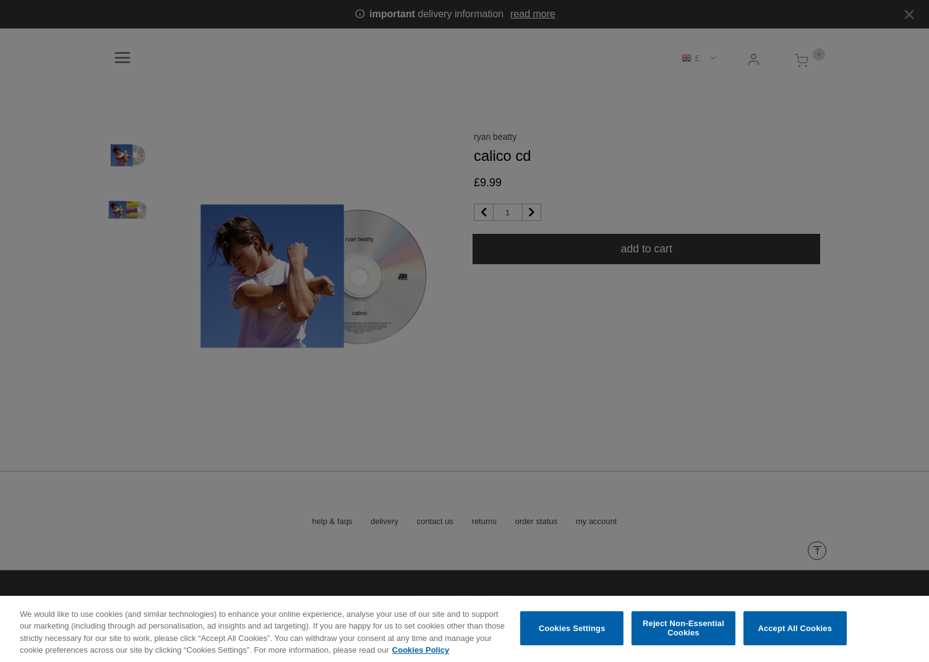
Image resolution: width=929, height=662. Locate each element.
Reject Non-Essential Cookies (683, 638)
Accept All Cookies (795, 638)
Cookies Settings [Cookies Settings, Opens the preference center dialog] (572, 638)
